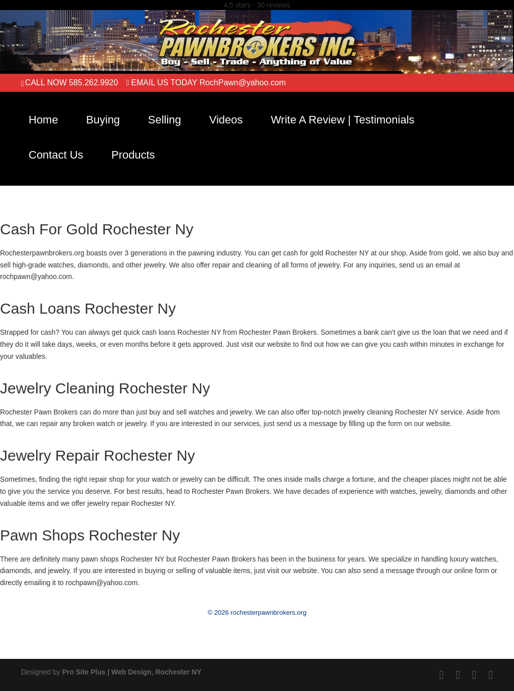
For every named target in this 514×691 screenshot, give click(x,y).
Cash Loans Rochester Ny (88, 308)
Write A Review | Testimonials (342, 119)
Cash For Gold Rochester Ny (96, 229)
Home (43, 119)
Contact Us (56, 155)
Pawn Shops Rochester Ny (90, 535)
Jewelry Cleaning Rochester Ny (105, 388)
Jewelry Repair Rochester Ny (97, 455)
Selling (164, 119)
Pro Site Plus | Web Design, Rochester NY (132, 672)
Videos (226, 119)
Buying (103, 119)
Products (133, 155)
